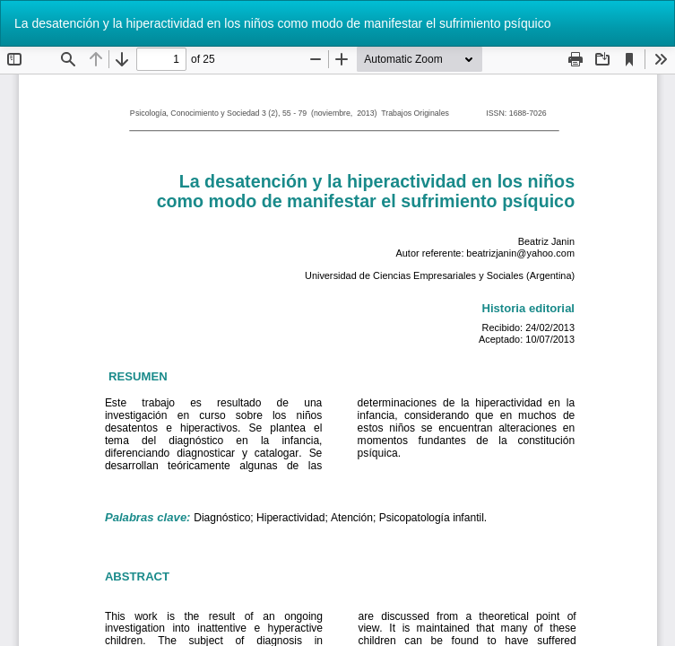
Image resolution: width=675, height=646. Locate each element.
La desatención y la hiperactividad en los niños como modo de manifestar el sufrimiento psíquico (282, 23)
